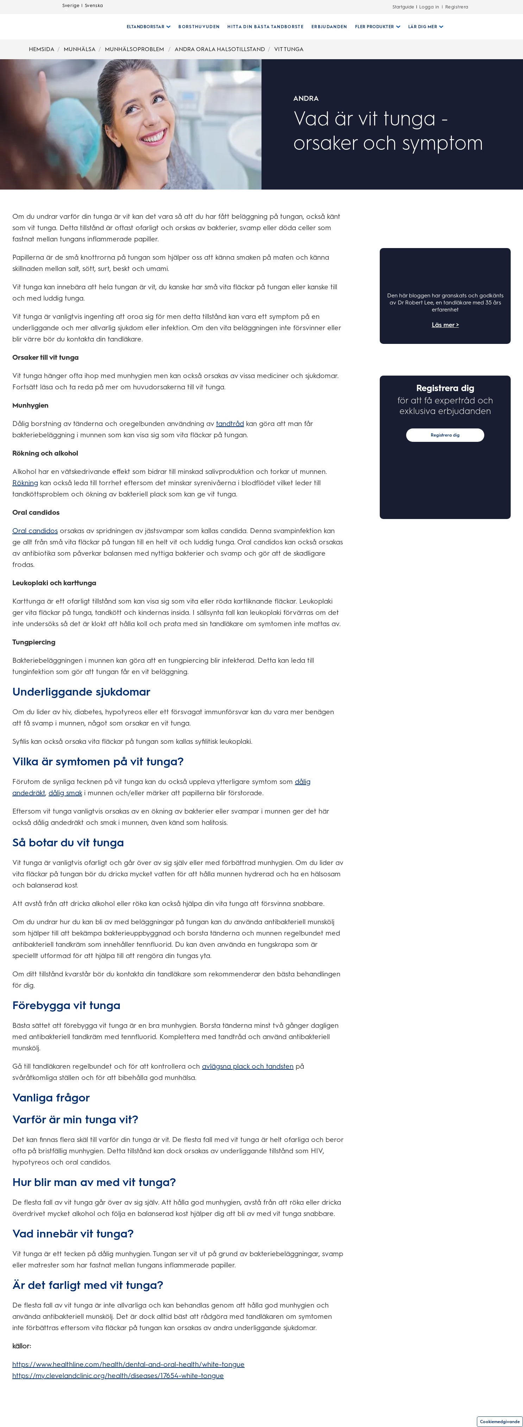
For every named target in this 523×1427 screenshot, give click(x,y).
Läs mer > (445, 325)
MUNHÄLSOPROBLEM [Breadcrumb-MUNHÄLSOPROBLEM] (135, 49)
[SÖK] (451, 27)
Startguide (403, 7)
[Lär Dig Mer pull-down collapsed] (423, 27)
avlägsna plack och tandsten (248, 1066)
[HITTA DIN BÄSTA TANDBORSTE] (263, 27)
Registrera (456, 7)
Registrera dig (445, 435)
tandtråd (230, 423)
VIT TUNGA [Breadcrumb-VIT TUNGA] (289, 49)
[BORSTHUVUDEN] (196, 27)
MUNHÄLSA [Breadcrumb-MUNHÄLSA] (80, 49)
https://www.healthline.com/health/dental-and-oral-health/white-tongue (128, 1364)
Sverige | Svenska (82, 7)
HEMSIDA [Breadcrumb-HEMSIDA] (42, 49)
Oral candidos (35, 530)
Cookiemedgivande (500, 1421)
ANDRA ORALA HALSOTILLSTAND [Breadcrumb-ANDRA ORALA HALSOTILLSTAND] (220, 49)
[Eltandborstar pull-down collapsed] (146, 27)
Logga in (429, 7)
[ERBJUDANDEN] (327, 27)
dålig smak (65, 793)
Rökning (25, 482)
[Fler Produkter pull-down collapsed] (375, 27)
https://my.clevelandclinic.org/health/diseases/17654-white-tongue (118, 1375)
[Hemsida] (89, 27)
